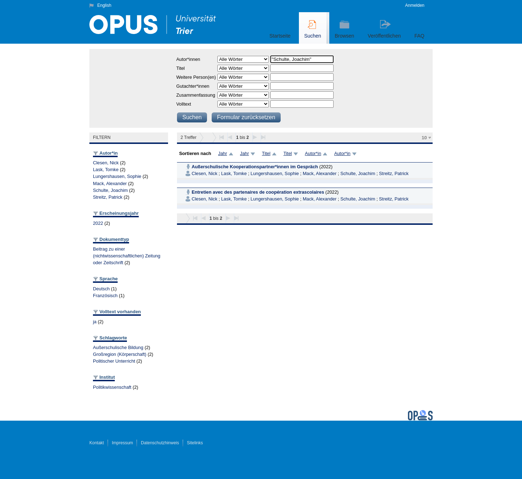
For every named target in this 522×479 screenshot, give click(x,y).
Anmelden (414, 5)
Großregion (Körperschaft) (119, 354)
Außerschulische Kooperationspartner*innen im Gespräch (255, 166)
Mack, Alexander (110, 183)
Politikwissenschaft (112, 387)
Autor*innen (188, 59)
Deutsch (101, 288)
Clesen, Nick (106, 162)
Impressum (122, 442)
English (104, 5)
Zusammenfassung (195, 95)
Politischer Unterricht (114, 361)
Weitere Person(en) (196, 77)
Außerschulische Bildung (118, 347)
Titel (180, 68)
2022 (98, 223)
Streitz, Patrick (108, 197)
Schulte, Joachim (110, 190)
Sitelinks (195, 442)
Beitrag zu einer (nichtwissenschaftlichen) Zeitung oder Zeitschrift (127, 255)
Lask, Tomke (106, 169)
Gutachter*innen (192, 86)
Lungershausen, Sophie (117, 176)
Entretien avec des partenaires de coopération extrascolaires (258, 192)
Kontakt (96, 442)
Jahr (222, 153)
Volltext (183, 104)
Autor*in (313, 153)
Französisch (105, 295)
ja (95, 321)
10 (424, 137)
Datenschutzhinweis (160, 442)
